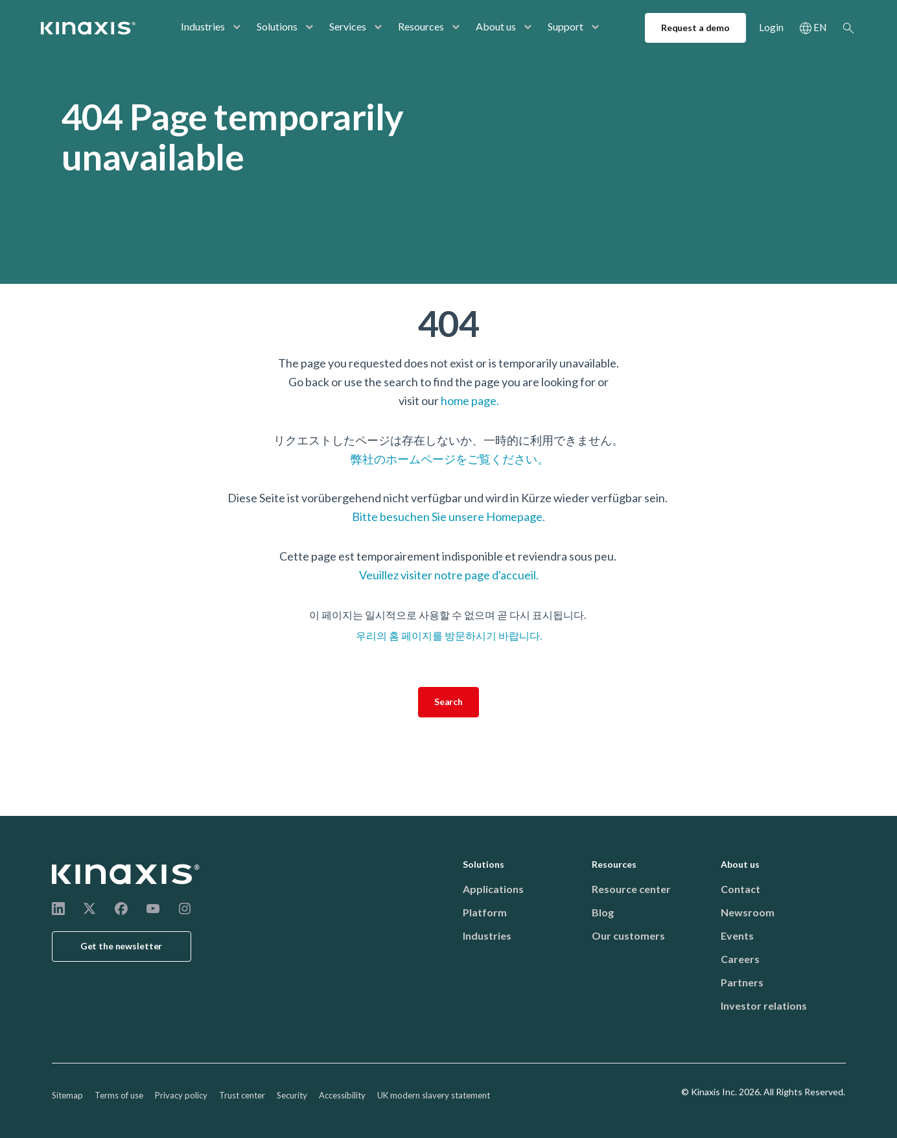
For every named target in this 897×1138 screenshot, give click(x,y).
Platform (485, 912)
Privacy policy (181, 1095)
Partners (742, 982)
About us (496, 26)
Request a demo (695, 27)
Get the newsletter (121, 945)
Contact (740, 889)
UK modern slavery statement (433, 1095)
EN (819, 27)
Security (292, 1095)
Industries (203, 26)
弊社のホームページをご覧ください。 (449, 459)
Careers (740, 959)
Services (347, 26)
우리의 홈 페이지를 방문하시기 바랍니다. (449, 635)
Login (771, 27)
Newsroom (748, 912)
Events (737, 935)
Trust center (242, 1095)
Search (848, 28)
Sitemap (67, 1095)
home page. (470, 400)
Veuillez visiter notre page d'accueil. (449, 575)
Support (565, 26)
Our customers (628, 935)
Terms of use (119, 1095)
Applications (493, 889)
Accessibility (342, 1095)
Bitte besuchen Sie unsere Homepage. (448, 516)
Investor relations (764, 1005)
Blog (603, 912)
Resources (421, 26)
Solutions (277, 26)
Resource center (631, 889)
